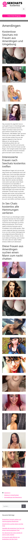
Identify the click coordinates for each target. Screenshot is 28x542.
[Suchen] (24, 506)
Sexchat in (7, 493)
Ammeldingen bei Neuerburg (13, 497)
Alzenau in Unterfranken (11, 495)
